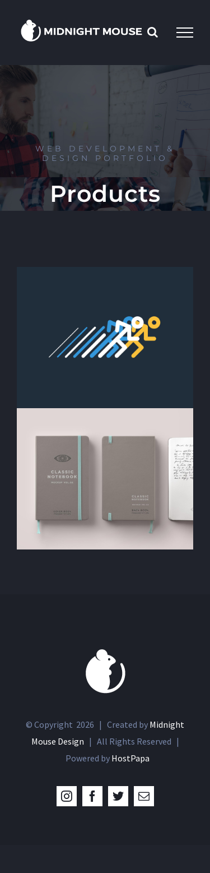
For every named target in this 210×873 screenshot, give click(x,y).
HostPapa (130, 758)
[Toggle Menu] (185, 32)
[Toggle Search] (152, 32)
